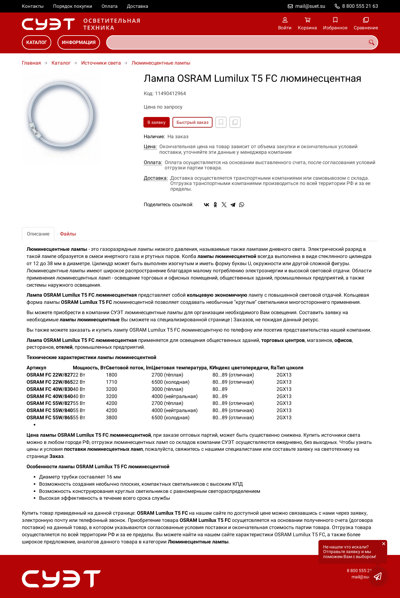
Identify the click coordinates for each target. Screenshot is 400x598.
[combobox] (242, 42)
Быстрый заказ (192, 122)
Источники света (101, 63)
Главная (31, 63)
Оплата (110, 6)
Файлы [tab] (68, 234)
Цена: (150, 146)
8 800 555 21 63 (360, 6)
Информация (79, 42)
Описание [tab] (38, 234)
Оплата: (153, 162)
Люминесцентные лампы (161, 63)
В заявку (157, 122)
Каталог (36, 42)
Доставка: (156, 178)
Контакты (33, 6)
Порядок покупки (72, 6)
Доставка (137, 6)
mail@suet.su (310, 6)
